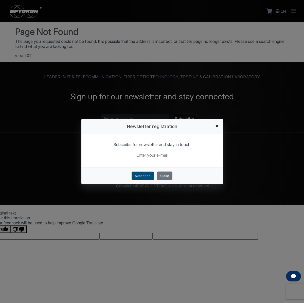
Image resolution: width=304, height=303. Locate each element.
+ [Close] (217, 125)
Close (164, 176)
